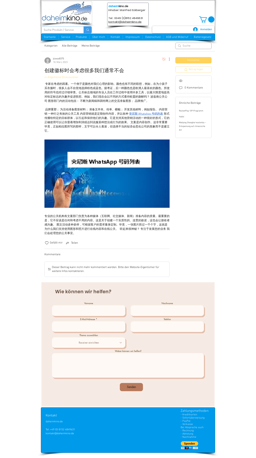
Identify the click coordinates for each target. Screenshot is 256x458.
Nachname (167, 303)
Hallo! (181, 117)
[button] (206, 19)
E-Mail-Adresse (87, 319)
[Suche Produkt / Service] (60, 29)
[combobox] (88, 342)
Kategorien (51, 46)
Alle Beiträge (69, 46)
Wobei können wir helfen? (128, 351)
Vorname (88, 303)
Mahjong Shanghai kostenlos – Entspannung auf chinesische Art (192, 126)
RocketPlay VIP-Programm (191, 111)
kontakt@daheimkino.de (60, 433)
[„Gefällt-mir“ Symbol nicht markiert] (46, 243)
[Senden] (131, 387)
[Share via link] (71, 243)
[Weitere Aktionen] (167, 59)
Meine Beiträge (91, 46)
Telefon (167, 319)
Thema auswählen (88, 335)
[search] (193, 46)
